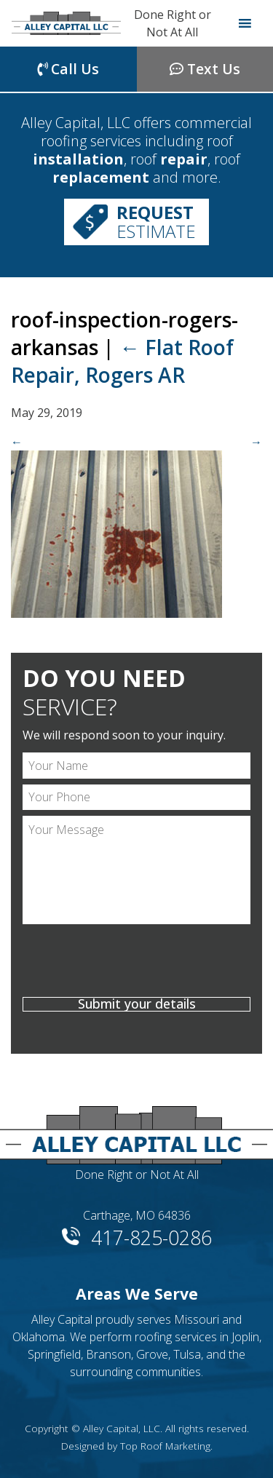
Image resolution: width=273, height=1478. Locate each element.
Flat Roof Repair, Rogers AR (122, 361)
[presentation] (136, 962)
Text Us (205, 69)
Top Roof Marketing (165, 1446)
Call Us (68, 69)
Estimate (156, 221)
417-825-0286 (151, 1235)
